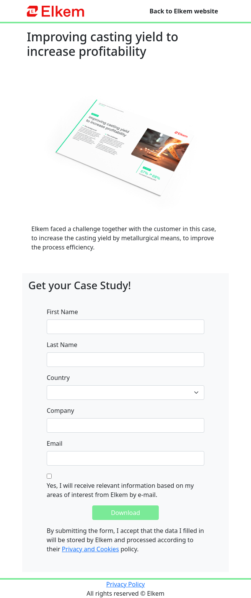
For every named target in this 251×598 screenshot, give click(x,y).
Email (54, 443)
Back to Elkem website (184, 11)
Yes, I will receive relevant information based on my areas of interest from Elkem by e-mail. (120, 490)
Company (60, 410)
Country (58, 377)
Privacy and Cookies (90, 549)
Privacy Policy (125, 584)
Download (125, 512)
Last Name (62, 345)
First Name (62, 312)
